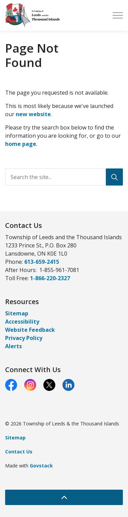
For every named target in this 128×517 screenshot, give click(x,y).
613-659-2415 (41, 262)
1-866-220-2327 (50, 278)
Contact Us (18, 451)
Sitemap (16, 313)
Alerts (13, 346)
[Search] (114, 177)
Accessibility (22, 321)
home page (20, 144)
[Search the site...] (64, 177)
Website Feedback (30, 330)
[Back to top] (64, 497)
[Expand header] (118, 15)
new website (33, 114)
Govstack (41, 465)
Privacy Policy (23, 338)
